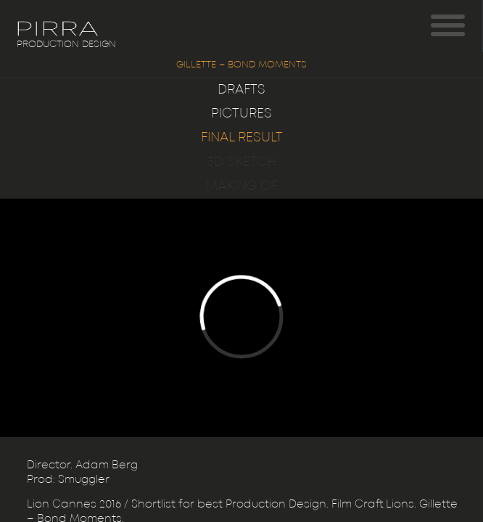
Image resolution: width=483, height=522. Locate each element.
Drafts (241, 90)
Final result (242, 138)
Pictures (241, 114)
